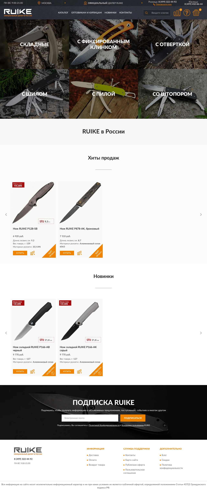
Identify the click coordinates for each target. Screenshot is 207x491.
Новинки (110, 13)
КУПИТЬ (20, 253)
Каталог (63, 13)
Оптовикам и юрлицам (86, 13)
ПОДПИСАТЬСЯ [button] (133, 418)
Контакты (125, 13)
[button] (162, 4)
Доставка (94, 455)
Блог (164, 455)
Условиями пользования (133, 425)
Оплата (93, 460)
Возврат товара (97, 465)
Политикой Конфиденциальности (104, 425)
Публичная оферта (135, 465)
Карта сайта (131, 460)
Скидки (165, 460)
